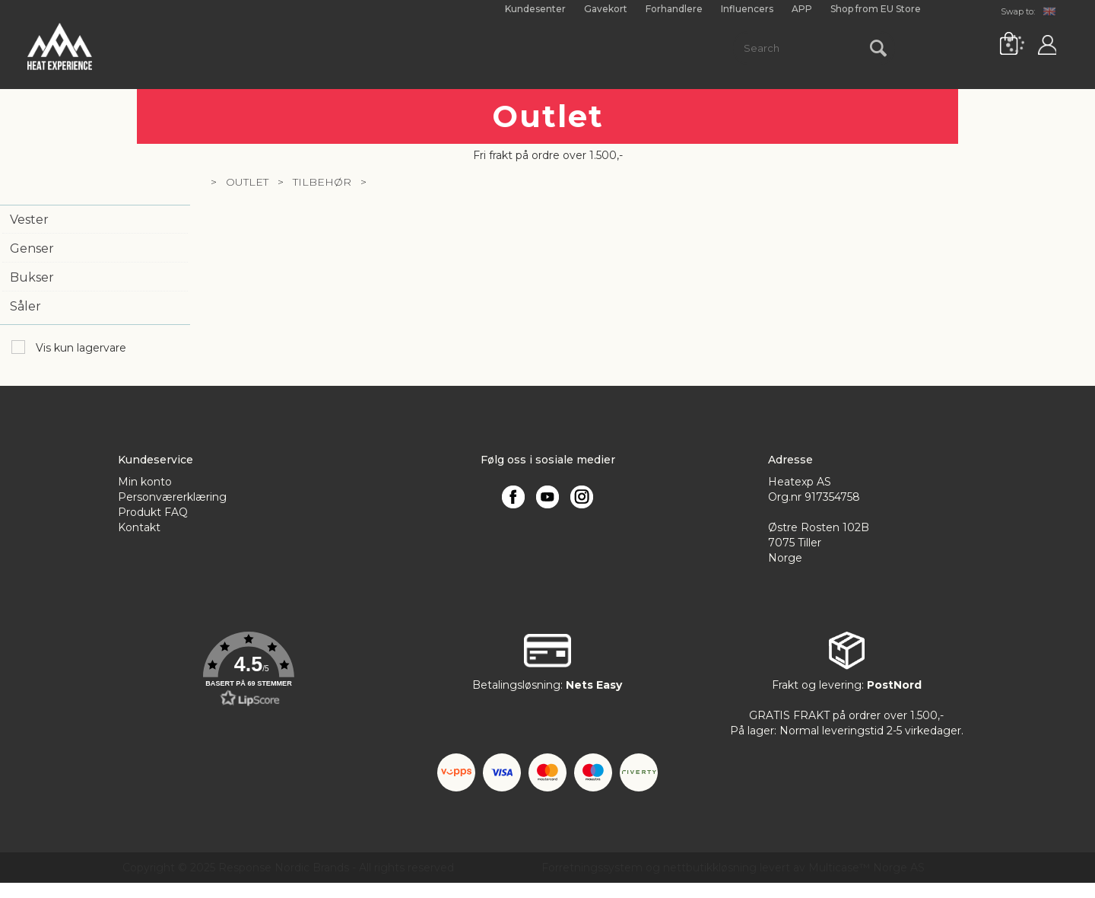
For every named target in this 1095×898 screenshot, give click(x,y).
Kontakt (139, 527)
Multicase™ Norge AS (866, 867)
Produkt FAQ (153, 512)
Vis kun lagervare (79, 348)
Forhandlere (674, 8)
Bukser (32, 277)
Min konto (145, 482)
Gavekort (605, 8)
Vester (29, 219)
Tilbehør (322, 182)
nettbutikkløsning (710, 867)
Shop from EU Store (875, 9)
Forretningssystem (592, 867)
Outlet (247, 182)
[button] (248, 669)
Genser (32, 248)
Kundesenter (535, 8)
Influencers (747, 8)
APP (802, 8)
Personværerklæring (172, 497)
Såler (25, 306)
